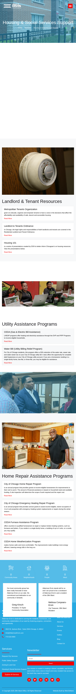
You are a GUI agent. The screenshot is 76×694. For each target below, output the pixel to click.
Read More (8, 218)
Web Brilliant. (69, 691)
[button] (70, 6)
